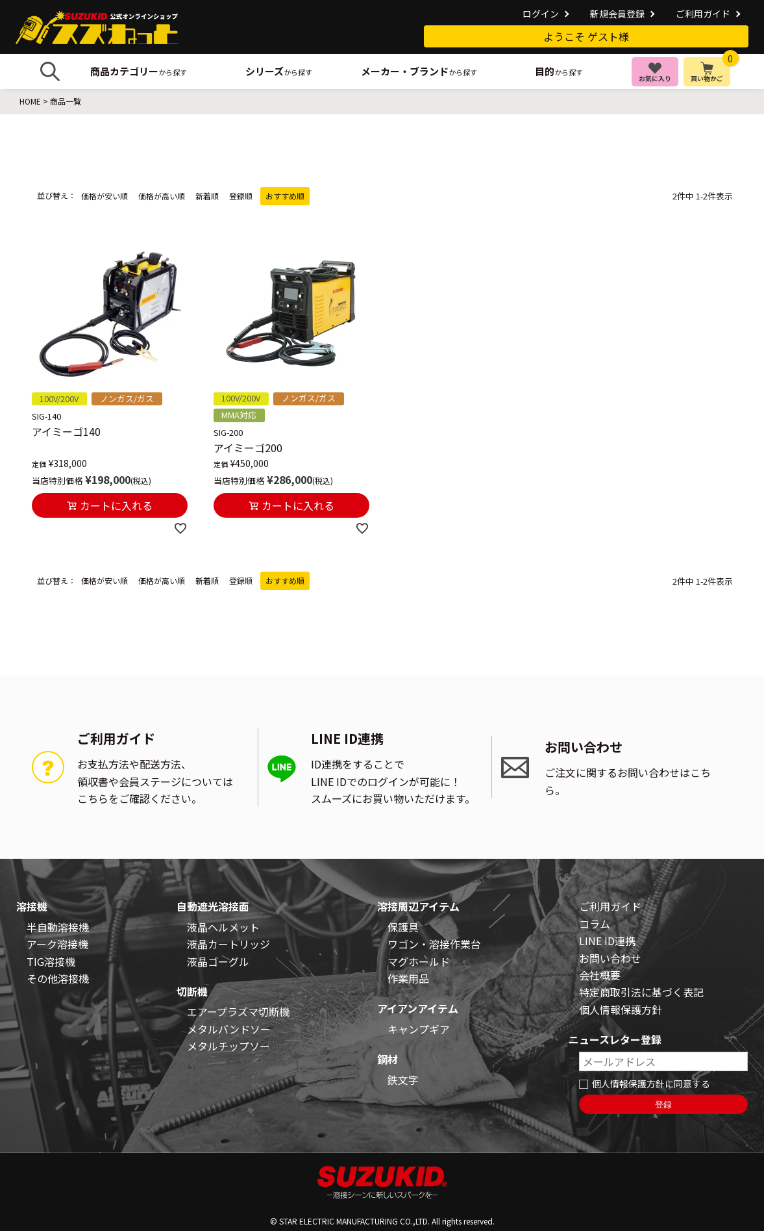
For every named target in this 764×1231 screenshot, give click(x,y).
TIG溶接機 (51, 961)
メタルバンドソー (229, 1029)
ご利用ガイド (703, 13)
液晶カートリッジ (228, 944)
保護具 (403, 927)
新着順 (207, 195)
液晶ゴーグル (218, 961)
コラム (594, 924)
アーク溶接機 (57, 944)
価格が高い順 (161, 195)
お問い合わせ (610, 958)
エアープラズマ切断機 (238, 1011)
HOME (30, 101)
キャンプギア (419, 1029)
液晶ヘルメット (223, 927)
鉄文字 (403, 1079)
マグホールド (419, 961)
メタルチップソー (228, 1046)
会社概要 (600, 975)
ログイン (541, 13)
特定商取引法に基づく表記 (641, 992)
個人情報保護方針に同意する (651, 1083)
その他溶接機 (58, 978)
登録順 (241, 195)
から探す (138, 71)
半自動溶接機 (58, 927)
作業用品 (408, 978)
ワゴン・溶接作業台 (434, 944)
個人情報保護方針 (620, 1009)
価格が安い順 (104, 195)
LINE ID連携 (607, 940)
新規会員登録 (617, 13)
